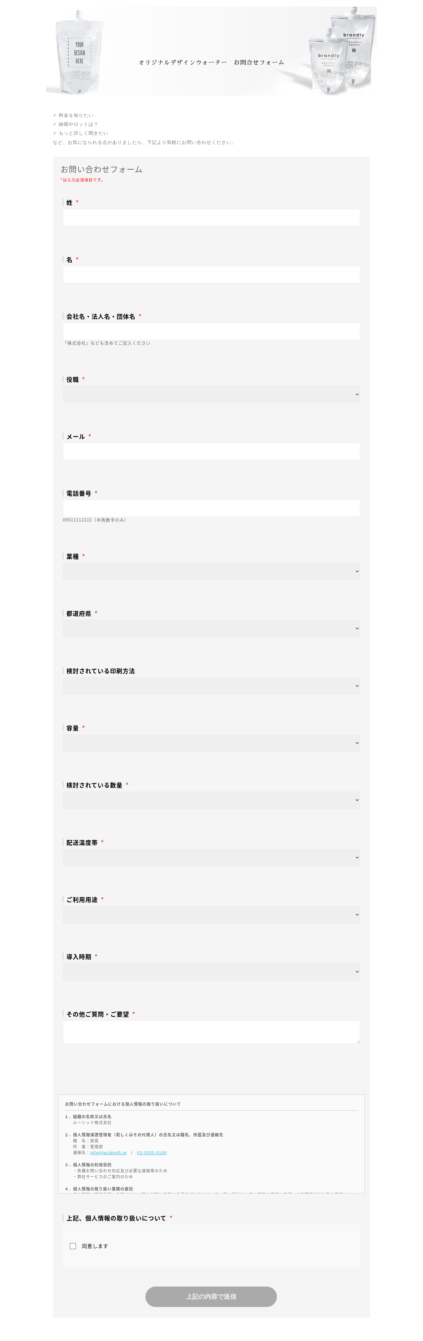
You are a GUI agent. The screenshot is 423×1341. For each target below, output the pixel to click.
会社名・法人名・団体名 (100, 316)
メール (75, 436)
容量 (72, 727)
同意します (95, 1246)
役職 (72, 379)
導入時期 (79, 956)
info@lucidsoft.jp (108, 1153)
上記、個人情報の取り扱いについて (116, 1217)
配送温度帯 (82, 842)
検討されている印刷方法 (100, 670)
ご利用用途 (82, 899)
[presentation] (211, 1075)
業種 (72, 556)
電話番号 (79, 492)
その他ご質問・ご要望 (97, 1013)
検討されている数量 (94, 784)
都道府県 (79, 613)
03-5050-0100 (152, 1153)
